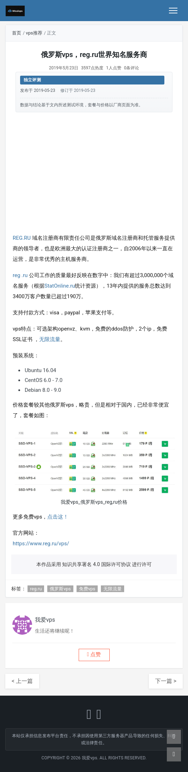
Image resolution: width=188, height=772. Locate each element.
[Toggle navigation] (173, 10)
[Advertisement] (94, 171)
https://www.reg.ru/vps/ (41, 543)
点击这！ (57, 517)
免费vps (87, 588)
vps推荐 (34, 33)
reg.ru (36, 588)
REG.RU (22, 238)
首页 (16, 33)
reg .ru (21, 275)
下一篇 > (165, 681)
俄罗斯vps (60, 588)
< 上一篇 (22, 681)
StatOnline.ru (59, 286)
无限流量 (49, 339)
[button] (94, 655)
